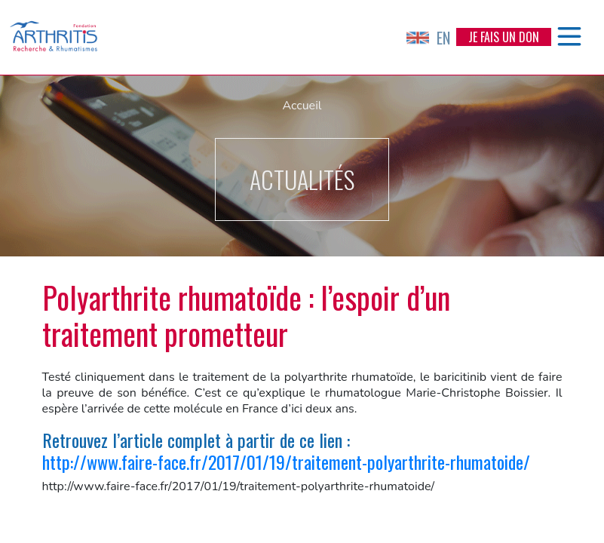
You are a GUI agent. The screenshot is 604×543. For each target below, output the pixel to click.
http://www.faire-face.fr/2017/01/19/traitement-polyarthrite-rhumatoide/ (286, 461)
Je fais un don (503, 37)
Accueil (301, 105)
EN (428, 37)
